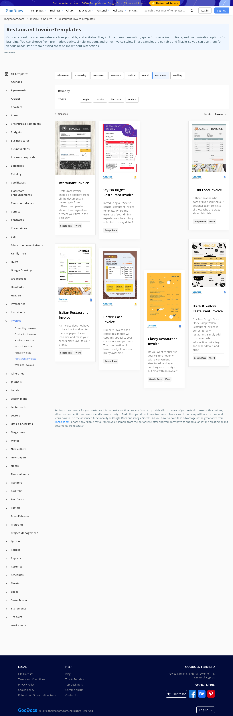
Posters (15, 508)
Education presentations (27, 245)
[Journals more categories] (6, 382)
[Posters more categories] (6, 508)
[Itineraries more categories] (6, 374)
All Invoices (63, 75)
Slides (14, 591)
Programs (17, 524)
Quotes (15, 541)
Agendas (16, 82)
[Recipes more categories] (6, 550)
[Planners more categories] (6, 483)
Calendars (17, 165)
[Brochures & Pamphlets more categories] (6, 124)
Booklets (16, 107)
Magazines (18, 432)
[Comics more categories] (6, 212)
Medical (131, 75)
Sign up (221, 10)
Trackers (16, 617)
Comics (15, 211)
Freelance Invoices (24, 340)
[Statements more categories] (6, 609)
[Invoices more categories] (6, 321)
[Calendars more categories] (6, 166)
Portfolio (16, 491)
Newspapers (18, 457)
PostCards (17, 499)
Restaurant (161, 75)
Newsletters (18, 449)
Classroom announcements (21, 192)
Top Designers (74, 684)
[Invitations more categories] (6, 312)
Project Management (24, 533)
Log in (205, 10)
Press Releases (20, 516)
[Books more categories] (6, 116)
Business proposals (23, 157)
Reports (16, 558)
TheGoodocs (62, 422)
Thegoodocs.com (14, 19)
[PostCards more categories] (6, 500)
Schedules (17, 575)
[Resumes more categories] (6, 567)
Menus (15, 440)
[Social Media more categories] (6, 600)
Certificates (18, 182)
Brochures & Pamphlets (26, 124)
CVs (13, 236)
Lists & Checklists (22, 424)
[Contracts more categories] (6, 220)
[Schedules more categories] (6, 575)
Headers (16, 295)
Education (84, 10)
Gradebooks (18, 278)
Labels (15, 390)
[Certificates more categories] (6, 183)
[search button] (192, 10)
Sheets (15, 583)
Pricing (133, 10)
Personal (101, 10)
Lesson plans (19, 398)
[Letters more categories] (6, 416)
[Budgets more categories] (6, 132)
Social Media (19, 600)
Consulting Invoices (25, 328)
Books (15, 115)
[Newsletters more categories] (6, 449)
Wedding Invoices (24, 364)
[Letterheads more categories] (6, 407)
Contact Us (71, 695)
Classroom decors (22, 203)
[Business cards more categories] (6, 141)
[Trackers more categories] (6, 617)
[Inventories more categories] (6, 304)
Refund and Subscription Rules (37, 695)
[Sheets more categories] (6, 583)
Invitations (18, 312)
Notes (15, 466)
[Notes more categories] (6, 466)
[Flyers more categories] (6, 262)
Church (70, 10)
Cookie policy (26, 690)
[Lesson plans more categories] (6, 399)
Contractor (98, 75)
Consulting (80, 75)
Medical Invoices (23, 346)
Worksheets (18, 625)
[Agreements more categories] (6, 90)
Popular (219, 113)
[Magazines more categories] (6, 432)
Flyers (14, 262)
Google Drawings (21, 270)
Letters (15, 415)
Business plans (20, 149)
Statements (18, 608)
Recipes (15, 549)
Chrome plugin (74, 690)
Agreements (18, 90)
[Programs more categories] (6, 525)
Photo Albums (20, 474)
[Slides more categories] (6, 592)
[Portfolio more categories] (6, 491)
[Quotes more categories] (6, 542)
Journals (16, 382)
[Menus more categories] (6, 441)
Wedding (177, 75)
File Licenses (25, 674)
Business (55, 10)
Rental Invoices (23, 352)
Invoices (16, 320)
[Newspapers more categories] (6, 458)
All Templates (16, 74)
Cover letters (19, 228)
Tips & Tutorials (74, 679)
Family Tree (18, 253)
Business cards (20, 140)
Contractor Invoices (25, 334)
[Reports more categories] (6, 558)
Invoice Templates (41, 19)
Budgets (16, 132)
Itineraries (17, 373)
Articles (15, 98)
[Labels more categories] (6, 390)
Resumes (16, 566)
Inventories (18, 304)
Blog (68, 674)
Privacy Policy (26, 684)
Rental (145, 75)
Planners (16, 482)
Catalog (16, 174)
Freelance (116, 75)
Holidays (118, 10)
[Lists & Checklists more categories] (6, 424)
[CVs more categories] (6, 237)
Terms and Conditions (31, 679)
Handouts (17, 287)
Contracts (17, 220)
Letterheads (18, 407)
